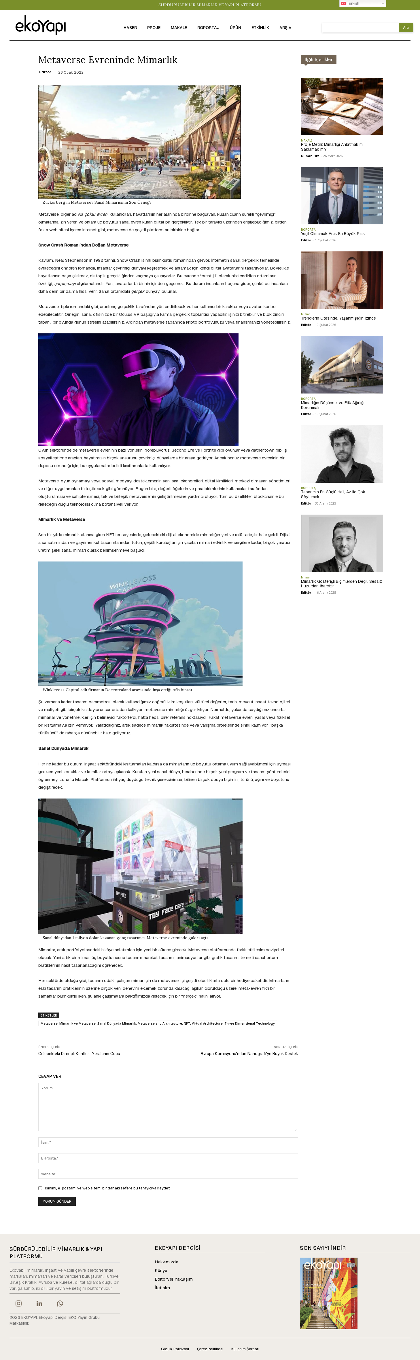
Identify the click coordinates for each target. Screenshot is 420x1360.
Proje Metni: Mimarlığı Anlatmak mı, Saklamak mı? (332, 147)
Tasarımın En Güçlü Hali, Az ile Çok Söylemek (333, 494)
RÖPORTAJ (309, 229)
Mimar (305, 314)
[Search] (406, 27)
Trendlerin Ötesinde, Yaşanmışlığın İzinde (338, 318)
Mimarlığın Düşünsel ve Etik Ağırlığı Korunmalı (332, 405)
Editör (45, 72)
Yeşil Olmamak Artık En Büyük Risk (333, 233)
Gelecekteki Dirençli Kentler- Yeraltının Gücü (79, 1053)
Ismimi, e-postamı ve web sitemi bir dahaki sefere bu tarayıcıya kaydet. (108, 1188)
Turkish (350, 3)
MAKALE (306, 140)
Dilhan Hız (310, 156)
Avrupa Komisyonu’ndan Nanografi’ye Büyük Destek (249, 1053)
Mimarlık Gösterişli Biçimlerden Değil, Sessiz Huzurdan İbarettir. (341, 584)
